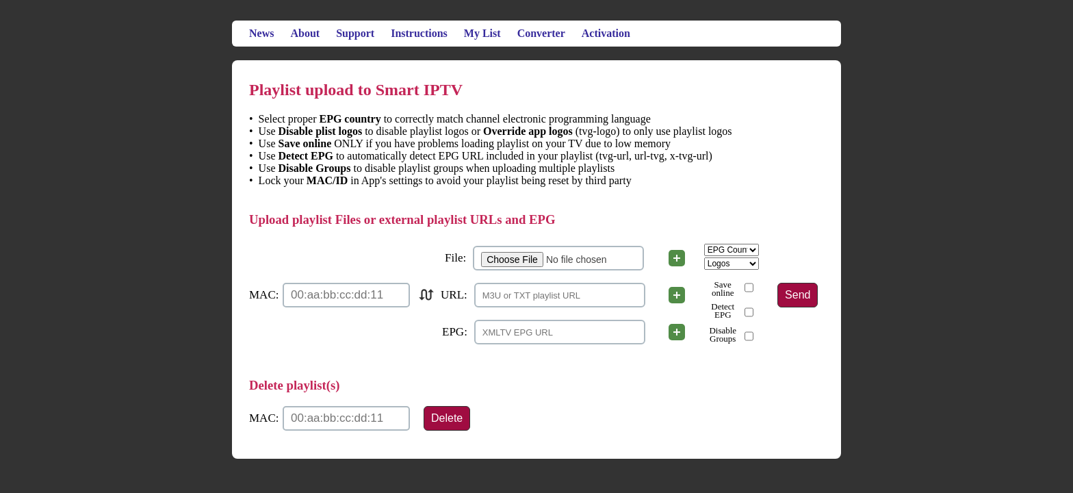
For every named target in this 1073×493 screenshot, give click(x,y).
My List (482, 33)
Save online (723, 289)
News (261, 33)
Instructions (419, 33)
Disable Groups (722, 335)
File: (455, 257)
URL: (454, 294)
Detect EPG (722, 311)
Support (355, 33)
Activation (606, 33)
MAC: (264, 294)
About (305, 33)
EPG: (454, 331)
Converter (541, 33)
